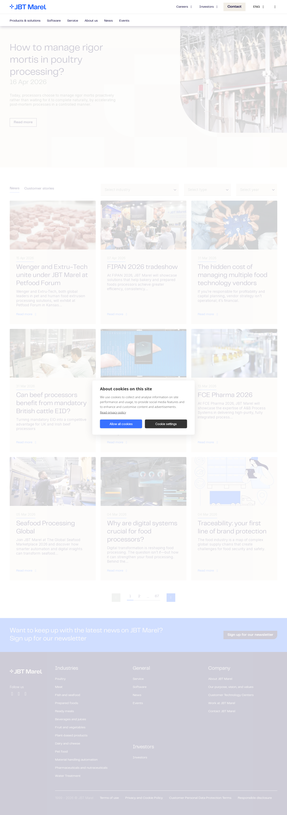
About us (91, 20)
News (108, 20)
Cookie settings (166, 424)
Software (54, 20)
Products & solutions (25, 20)
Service (72, 20)
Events (124, 20)
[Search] (275, 7)
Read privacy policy (113, 412)
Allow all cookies (121, 424)
